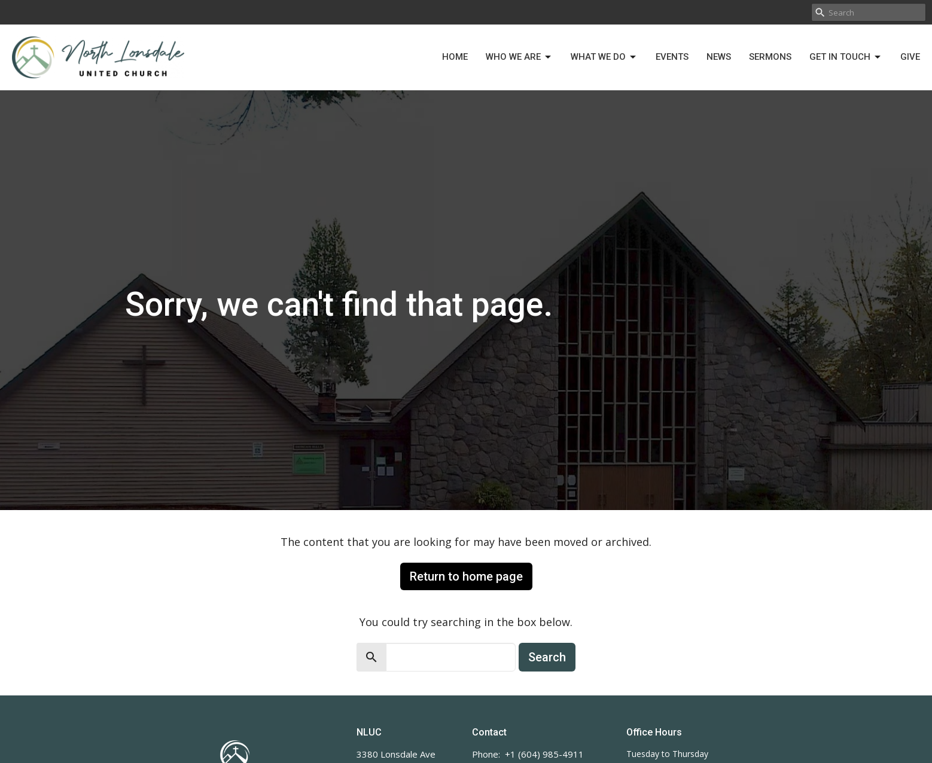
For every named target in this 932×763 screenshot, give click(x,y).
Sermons (770, 56)
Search (547, 657)
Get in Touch (845, 57)
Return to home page (466, 576)
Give (910, 56)
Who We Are (519, 57)
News (718, 56)
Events (672, 56)
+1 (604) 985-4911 (544, 754)
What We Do (604, 57)
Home (455, 56)
